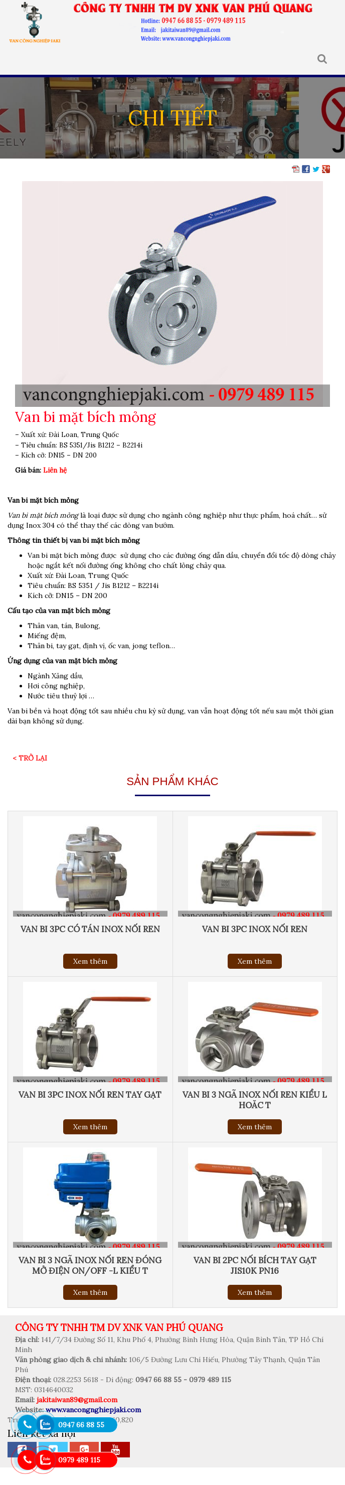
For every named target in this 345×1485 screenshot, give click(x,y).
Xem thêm (90, 961)
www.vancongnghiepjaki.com (93, 1409)
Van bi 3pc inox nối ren (254, 929)
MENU (15, 59)
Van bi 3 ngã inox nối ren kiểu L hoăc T (255, 1099)
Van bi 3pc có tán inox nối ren (90, 929)
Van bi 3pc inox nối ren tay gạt (90, 1094)
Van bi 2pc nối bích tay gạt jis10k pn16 (255, 1265)
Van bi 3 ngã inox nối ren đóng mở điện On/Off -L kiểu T (90, 1265)
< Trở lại (30, 758)
